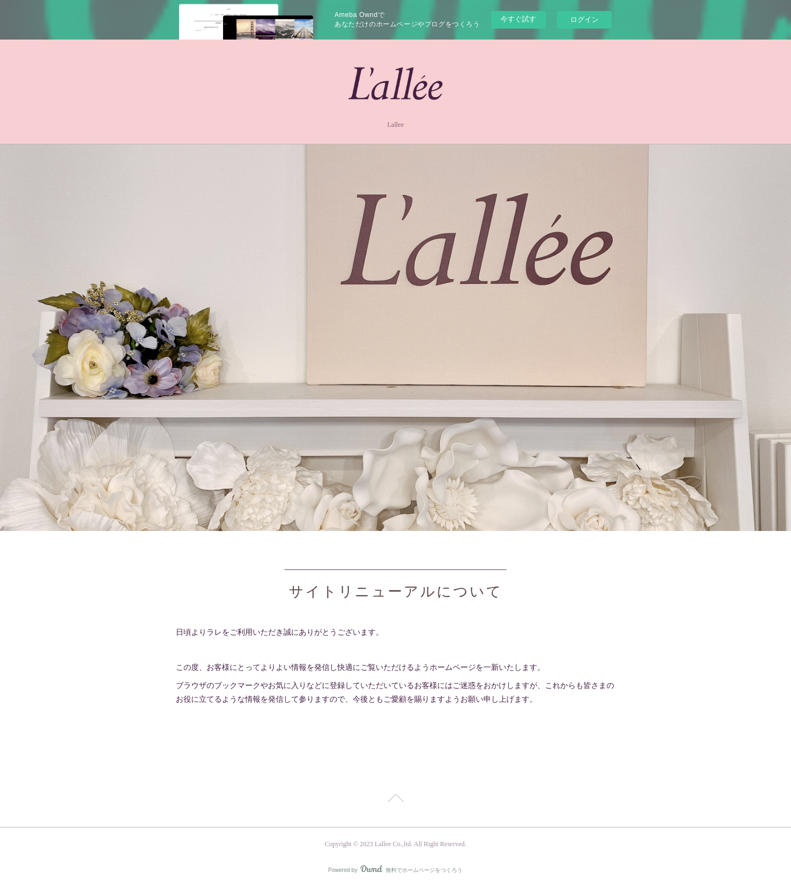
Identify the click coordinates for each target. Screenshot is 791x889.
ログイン (584, 19)
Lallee (395, 124)
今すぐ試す (518, 19)
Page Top (395, 800)
